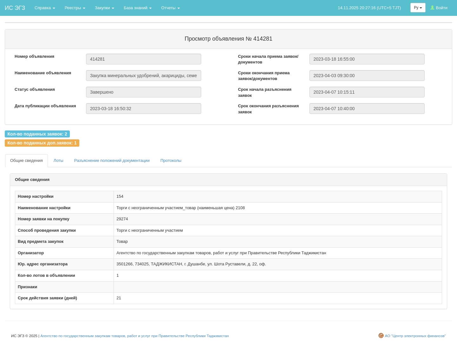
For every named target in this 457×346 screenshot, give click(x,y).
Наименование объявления (43, 72)
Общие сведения (26, 160)
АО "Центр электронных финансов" (415, 336)
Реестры (75, 7)
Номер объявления (34, 56)
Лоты (58, 160)
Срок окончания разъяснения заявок (268, 108)
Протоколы (170, 160)
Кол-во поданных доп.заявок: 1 (41, 142)
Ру (418, 7)
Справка (45, 7)
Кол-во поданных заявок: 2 (37, 133)
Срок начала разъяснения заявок (264, 92)
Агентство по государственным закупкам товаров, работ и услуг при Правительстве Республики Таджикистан (134, 336)
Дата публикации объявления (45, 105)
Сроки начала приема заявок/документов (268, 59)
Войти (438, 7)
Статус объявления (35, 89)
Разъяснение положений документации (112, 160)
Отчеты (170, 7)
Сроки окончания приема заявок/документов (264, 75)
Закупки (104, 7)
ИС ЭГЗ (15, 8)
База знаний (138, 7)
